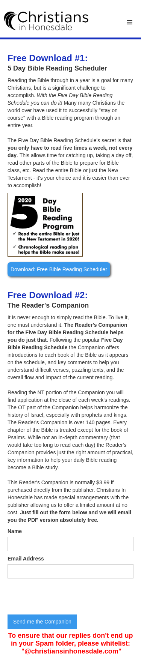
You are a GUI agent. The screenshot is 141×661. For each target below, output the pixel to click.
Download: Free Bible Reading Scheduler (59, 269)
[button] (129, 22)
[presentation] (65, 596)
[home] (44, 20)
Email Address (26, 559)
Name (15, 531)
